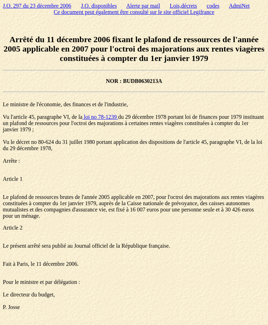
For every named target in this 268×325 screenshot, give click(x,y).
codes (213, 6)
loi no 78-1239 (100, 117)
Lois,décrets (183, 6)
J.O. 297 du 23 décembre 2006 (37, 6)
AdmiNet (239, 6)
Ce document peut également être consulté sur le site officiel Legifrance (134, 12)
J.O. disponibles (99, 6)
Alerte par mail (143, 6)
